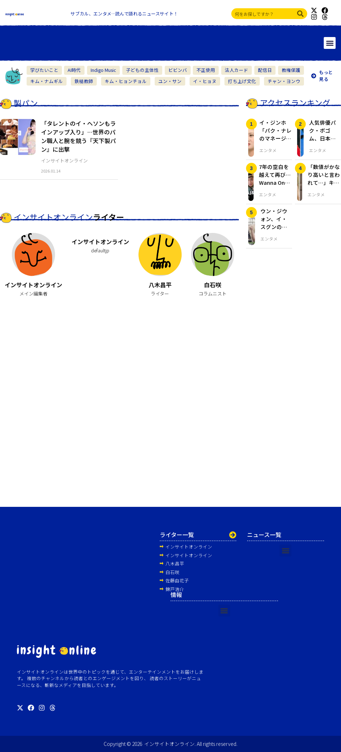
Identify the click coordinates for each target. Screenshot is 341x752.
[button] (330, 43)
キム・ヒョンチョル (126, 81)
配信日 (265, 70)
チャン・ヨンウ (284, 81)
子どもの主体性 (142, 70)
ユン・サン (170, 81)
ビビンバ (177, 70)
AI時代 (74, 70)
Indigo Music (103, 70)
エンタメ (268, 150)
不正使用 (205, 70)
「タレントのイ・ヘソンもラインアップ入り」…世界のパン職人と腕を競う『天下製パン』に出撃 (78, 136)
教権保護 (291, 70)
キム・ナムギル (46, 81)
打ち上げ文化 (242, 81)
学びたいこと (44, 70)
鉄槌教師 (83, 81)
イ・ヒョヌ (205, 81)
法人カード (236, 70)
